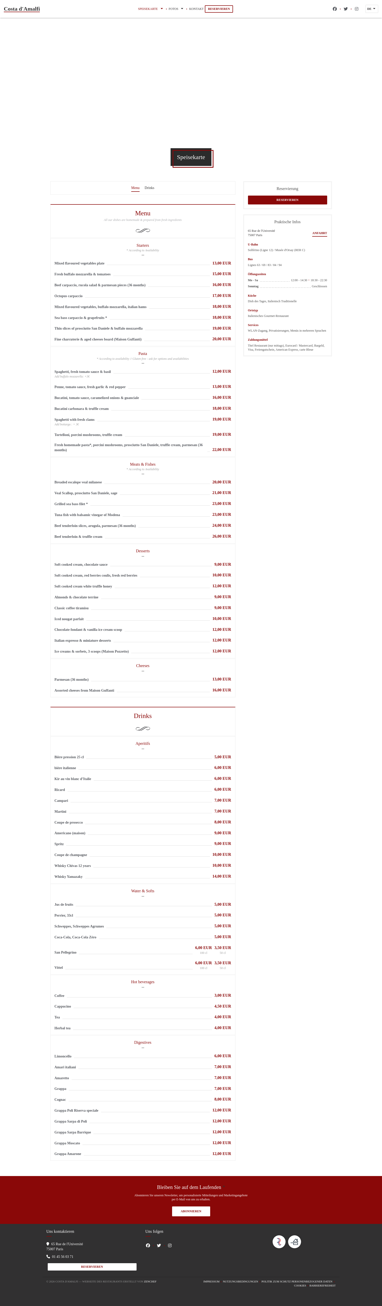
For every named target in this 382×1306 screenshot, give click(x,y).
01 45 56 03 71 (62, 1257)
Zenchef (150, 1281)
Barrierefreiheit (322, 1286)
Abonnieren (191, 1211)
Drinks (149, 188)
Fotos (177, 8)
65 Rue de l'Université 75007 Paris (261, 233)
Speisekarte (151, 8)
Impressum (213, 1282)
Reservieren (219, 9)
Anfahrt (319, 233)
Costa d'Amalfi (22, 9)
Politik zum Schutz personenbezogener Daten (298, 1282)
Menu (135, 188)
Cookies (302, 1286)
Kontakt (196, 9)
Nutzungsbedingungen (242, 1282)
